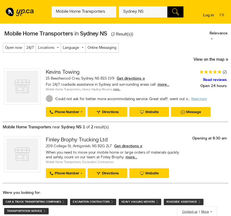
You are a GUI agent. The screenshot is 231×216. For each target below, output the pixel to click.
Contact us (189, 212)
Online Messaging (102, 48)
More (205, 212)
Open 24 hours (213, 86)
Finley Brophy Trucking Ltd (77, 140)
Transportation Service (26, 211)
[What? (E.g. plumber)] (84, 11)
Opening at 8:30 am (209, 138)
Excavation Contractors (98, 162)
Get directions (129, 79)
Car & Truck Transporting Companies (35, 202)
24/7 (30, 48)
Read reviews (215, 80)
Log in (208, 15)
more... (163, 85)
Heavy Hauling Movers (97, 89)
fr (222, 15)
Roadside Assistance (184, 202)
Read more (199, 99)
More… (116, 89)
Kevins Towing (63, 72)
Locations (46, 48)
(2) (225, 72)
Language (71, 48)
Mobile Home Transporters (63, 89)
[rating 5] (209, 73)
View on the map (209, 60)
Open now (13, 48)
